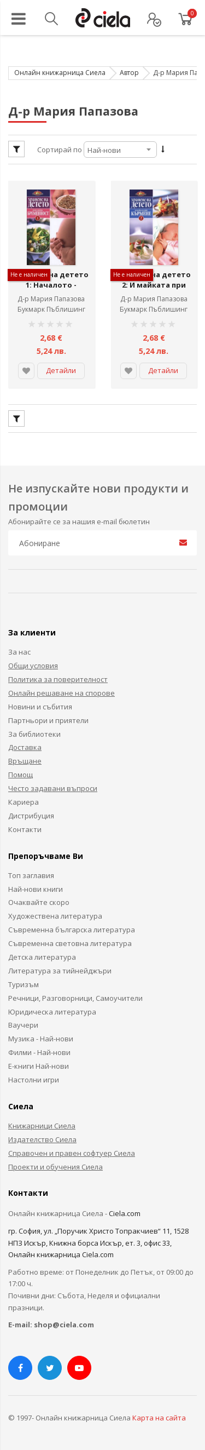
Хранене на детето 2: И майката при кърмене (153, 289)
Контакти (25, 828)
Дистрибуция (31, 814)
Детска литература (42, 956)
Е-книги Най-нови (38, 1065)
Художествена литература (55, 915)
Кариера (23, 801)
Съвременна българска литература (71, 928)
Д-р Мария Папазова (51, 297)
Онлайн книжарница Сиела (60, 72)
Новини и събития (40, 705)
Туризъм (23, 983)
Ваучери (23, 1024)
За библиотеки (34, 732)
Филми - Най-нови (39, 1051)
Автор (129, 72)
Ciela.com (124, 1212)
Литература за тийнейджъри (60, 970)
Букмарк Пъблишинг (51, 308)
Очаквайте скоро (38, 901)
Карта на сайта (159, 1416)
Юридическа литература (52, 1010)
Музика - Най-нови (40, 1037)
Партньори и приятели (48, 719)
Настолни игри (33, 1079)
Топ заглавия (31, 874)
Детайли (61, 369)
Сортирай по (59, 149)
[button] (26, 370)
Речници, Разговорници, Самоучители (75, 996)
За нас (19, 651)
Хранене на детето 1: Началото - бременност (51, 289)
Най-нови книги (35, 887)
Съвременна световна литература (70, 942)
